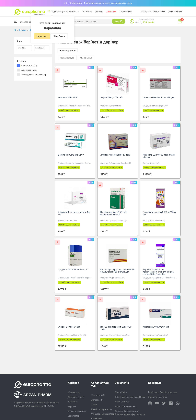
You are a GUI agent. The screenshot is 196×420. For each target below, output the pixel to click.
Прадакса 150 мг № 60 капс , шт (73, 271)
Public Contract (122, 401)
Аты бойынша (86, 59)
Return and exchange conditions (130, 397)
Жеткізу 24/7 (97, 399)
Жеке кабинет (175, 11)
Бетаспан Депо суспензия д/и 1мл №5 (74, 214)
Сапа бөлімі (96, 418)
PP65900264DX (23, 406)
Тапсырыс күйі (158, 11)
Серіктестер (73, 415)
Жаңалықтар (74, 392)
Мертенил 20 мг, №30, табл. (156, 328)
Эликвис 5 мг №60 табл (69, 328)
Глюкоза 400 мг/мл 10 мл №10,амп (159, 98)
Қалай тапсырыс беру (101, 409)
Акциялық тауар (67, 59)
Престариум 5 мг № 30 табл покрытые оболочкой (113, 214)
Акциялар (111, 11)
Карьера (72, 406)
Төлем (94, 404)
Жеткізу (99, 11)
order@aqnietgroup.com (165, 392)
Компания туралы (76, 397)
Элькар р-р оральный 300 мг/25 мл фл (159, 214)
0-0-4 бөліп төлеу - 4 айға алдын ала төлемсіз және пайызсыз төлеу (98, 2)
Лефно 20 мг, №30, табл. (111, 98)
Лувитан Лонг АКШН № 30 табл (115, 156)
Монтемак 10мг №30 (67, 98)
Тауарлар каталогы (26, 21)
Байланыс (87, 11)
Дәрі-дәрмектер (68, 52)
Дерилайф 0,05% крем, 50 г (71, 156)
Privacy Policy (121, 392)
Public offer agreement (125, 406)
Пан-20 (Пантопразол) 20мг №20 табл (115, 329)
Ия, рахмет (42, 36)
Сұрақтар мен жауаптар (102, 413)
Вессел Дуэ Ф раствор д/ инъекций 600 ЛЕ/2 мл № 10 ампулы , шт (117, 272)
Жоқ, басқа (59, 36)
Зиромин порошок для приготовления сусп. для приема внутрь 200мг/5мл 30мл (158, 273)
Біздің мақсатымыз (77, 411)
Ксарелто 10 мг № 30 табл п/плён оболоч (159, 157)
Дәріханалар (126, 11)
